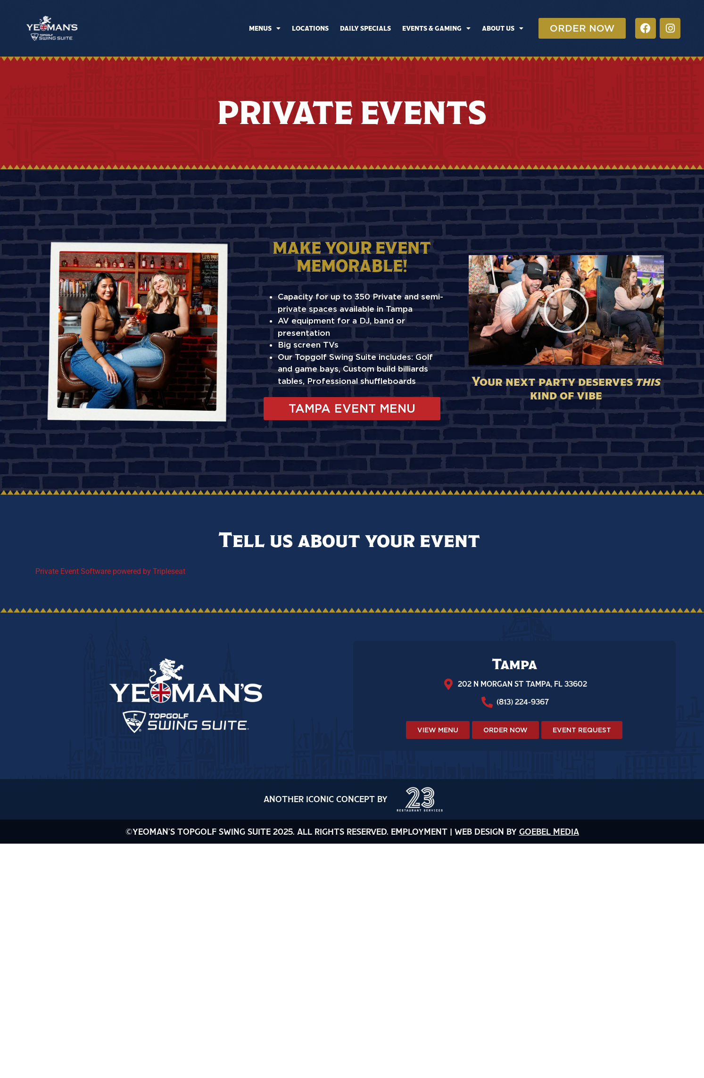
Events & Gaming (436, 28)
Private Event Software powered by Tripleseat (110, 571)
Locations (310, 28)
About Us (502, 28)
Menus (265, 28)
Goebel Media (549, 831)
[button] (566, 310)
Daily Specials (365, 28)
